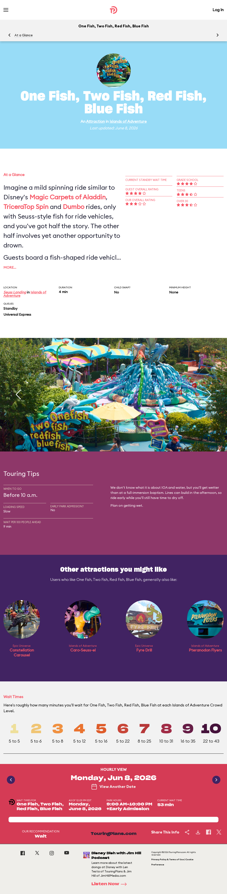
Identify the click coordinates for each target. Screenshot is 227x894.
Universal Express (17, 314)
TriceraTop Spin (25, 207)
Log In (218, 9)
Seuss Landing (14, 292)
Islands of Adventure (128, 121)
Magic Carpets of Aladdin (67, 197)
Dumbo (73, 207)
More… (9, 267)
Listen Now (110, 884)
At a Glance (24, 35)
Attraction (95, 121)
